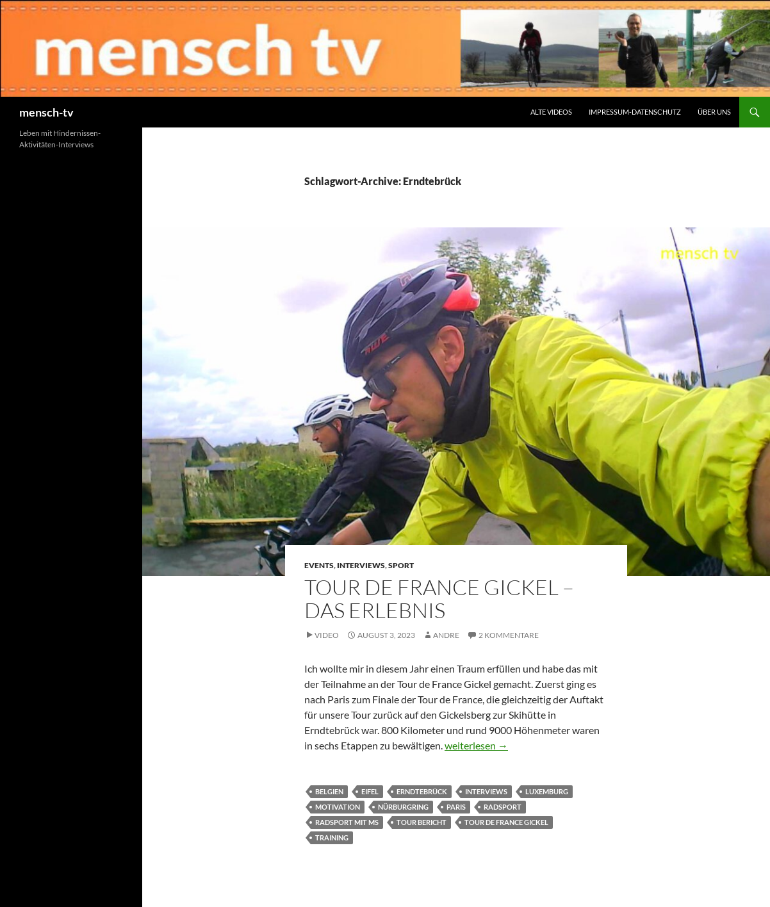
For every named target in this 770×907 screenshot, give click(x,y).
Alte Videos (551, 112)
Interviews (361, 565)
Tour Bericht (421, 822)
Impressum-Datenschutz (635, 112)
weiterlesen (476, 745)
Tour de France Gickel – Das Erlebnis (439, 598)
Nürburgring (403, 807)
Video (327, 635)
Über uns (714, 112)
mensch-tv (46, 112)
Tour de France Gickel (506, 822)
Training (331, 837)
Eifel (370, 791)
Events (319, 565)
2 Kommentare (509, 635)
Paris (456, 807)
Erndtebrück (422, 791)
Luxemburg (546, 791)
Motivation (337, 807)
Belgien (329, 791)
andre (446, 635)
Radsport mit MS (347, 822)
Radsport (502, 807)
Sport (401, 565)
